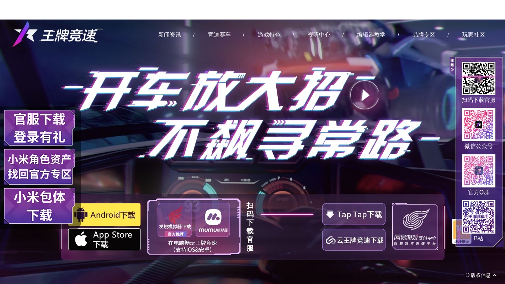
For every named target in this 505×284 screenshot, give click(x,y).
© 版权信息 (478, 275)
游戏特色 (269, 35)
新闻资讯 (169, 35)
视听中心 (319, 35)
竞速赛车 (219, 35)
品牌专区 (424, 35)
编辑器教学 (371, 35)
